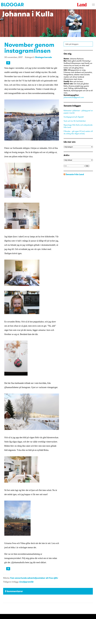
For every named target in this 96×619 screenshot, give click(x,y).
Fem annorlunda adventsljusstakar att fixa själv (34, 578)
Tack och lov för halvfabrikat (75, 121)
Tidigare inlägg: (11, 581)
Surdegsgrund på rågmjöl (74, 117)
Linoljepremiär (26, 581)
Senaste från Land (75, 174)
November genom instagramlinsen (29, 47)
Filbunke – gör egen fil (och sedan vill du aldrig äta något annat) (78, 132)
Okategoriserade (43, 57)
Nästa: (6, 578)
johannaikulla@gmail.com (74, 97)
